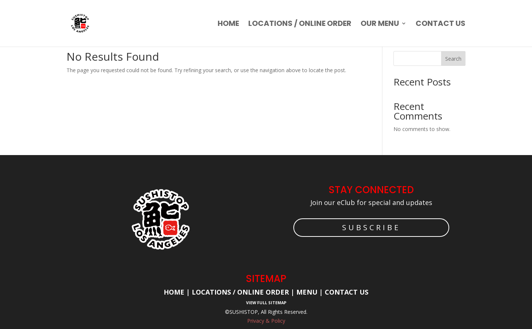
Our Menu (380, 24)
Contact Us (346, 292)
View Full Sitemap (266, 302)
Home (228, 24)
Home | (178, 292)
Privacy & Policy (266, 320)
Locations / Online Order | (243, 292)
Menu (305, 292)
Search (453, 58)
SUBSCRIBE (371, 227)
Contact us (441, 24)
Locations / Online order (299, 24)
